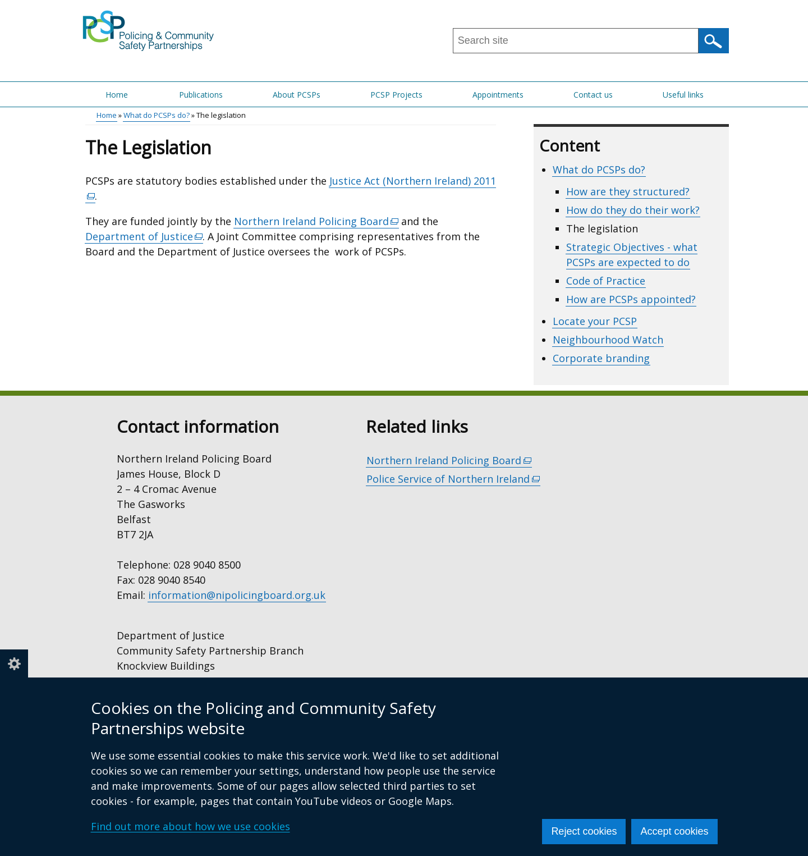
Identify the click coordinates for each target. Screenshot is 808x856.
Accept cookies (674, 831)
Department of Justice (144, 237)
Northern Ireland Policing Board (317, 221)
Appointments (498, 94)
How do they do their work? (633, 210)
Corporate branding (601, 358)
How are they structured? (628, 191)
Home (116, 94)
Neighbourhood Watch (608, 339)
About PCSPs (296, 94)
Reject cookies (584, 831)
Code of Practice (605, 280)
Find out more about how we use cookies (190, 826)
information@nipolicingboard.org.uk (236, 595)
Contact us (593, 94)
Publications (201, 94)
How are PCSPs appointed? (631, 299)
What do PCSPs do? (156, 115)
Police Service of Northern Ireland (453, 479)
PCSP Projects (396, 94)
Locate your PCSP (595, 321)
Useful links (683, 94)
